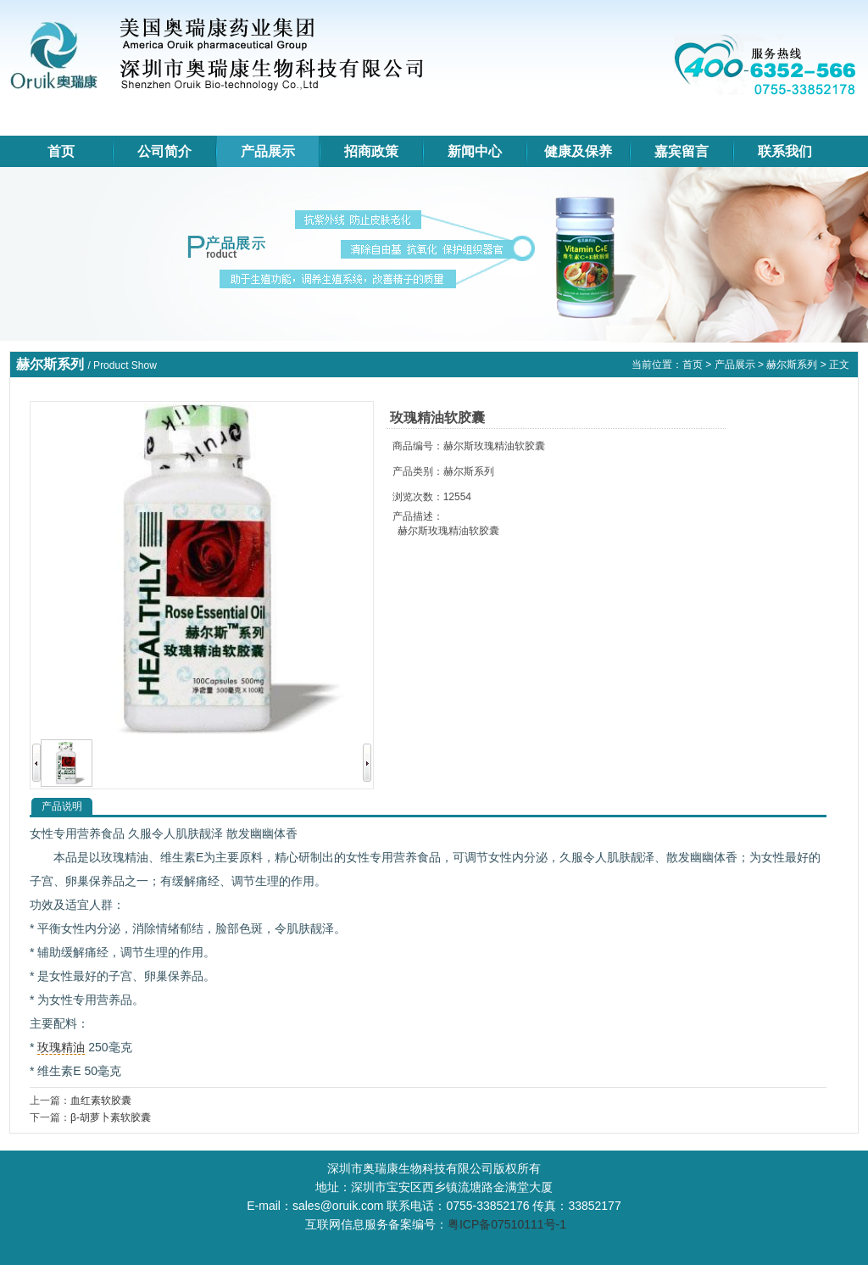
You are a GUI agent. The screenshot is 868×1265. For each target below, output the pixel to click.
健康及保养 (578, 151)
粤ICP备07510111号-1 (507, 1224)
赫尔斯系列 (791, 365)
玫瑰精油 (61, 1047)
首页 (61, 151)
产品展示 (268, 151)
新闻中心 (475, 151)
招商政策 (371, 151)
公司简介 (164, 151)
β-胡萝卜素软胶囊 (110, 1117)
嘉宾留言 (681, 151)
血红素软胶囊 (100, 1100)
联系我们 (785, 151)
